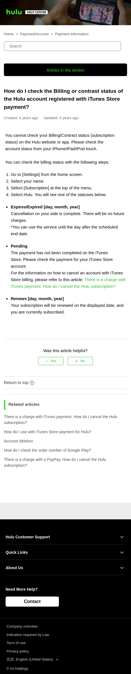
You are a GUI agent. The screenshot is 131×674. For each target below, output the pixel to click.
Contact (32, 601)
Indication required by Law (27, 635)
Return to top (19, 382)
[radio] (50, 361)
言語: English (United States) (30, 659)
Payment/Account (34, 34)
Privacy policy (17, 651)
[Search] (62, 46)
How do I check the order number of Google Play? (47, 450)
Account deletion (18, 441)
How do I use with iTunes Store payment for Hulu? (47, 432)
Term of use (16, 643)
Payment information (71, 34)
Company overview (22, 626)
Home (9, 34)
